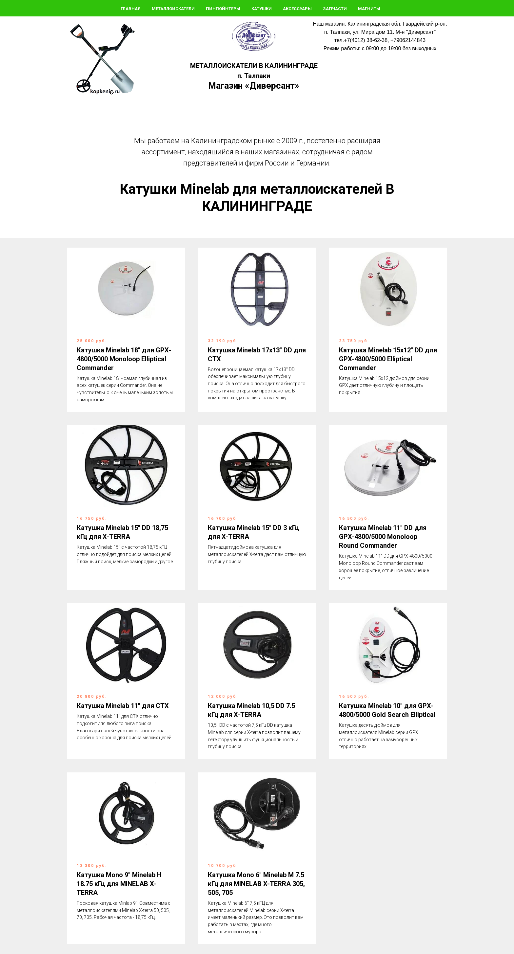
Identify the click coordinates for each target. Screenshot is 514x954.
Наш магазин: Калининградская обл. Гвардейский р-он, (380, 24)
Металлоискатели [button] (173, 8)
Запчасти (335, 8)
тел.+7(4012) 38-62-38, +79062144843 (379, 40)
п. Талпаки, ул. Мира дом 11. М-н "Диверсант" (380, 32)
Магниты (369, 8)
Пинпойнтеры (223, 8)
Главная (131, 8)
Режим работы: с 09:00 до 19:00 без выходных (380, 48)
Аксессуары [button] (297, 8)
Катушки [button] (261, 8)
